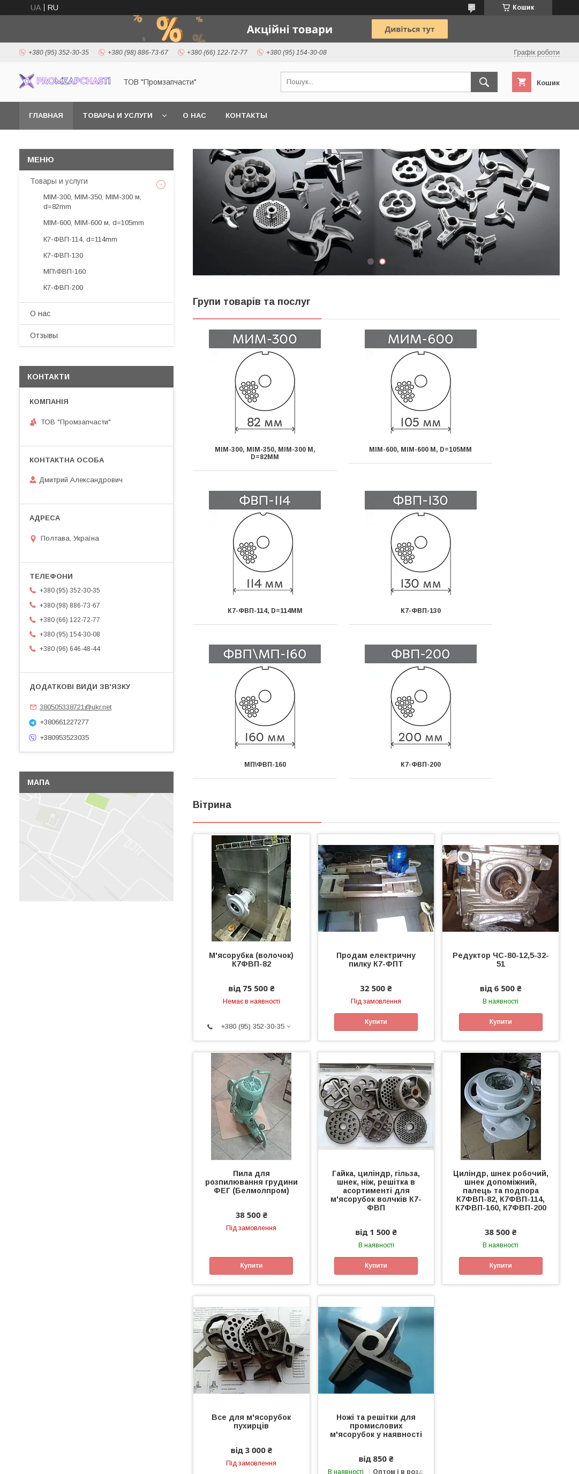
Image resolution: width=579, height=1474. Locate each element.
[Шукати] (484, 82)
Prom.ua (340, 1450)
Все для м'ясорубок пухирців (251, 1267)
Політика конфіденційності (364, 1459)
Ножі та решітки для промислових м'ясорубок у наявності (376, 1272)
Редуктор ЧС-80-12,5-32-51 (501, 805)
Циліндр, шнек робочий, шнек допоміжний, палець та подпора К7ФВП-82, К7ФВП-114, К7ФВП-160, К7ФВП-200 (500, 1036)
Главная (46, 115)
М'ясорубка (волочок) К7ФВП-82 (251, 805)
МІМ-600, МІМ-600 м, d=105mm (376, 453)
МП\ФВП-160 (376, 611)
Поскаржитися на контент (281, 1459)
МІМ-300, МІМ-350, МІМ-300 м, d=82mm (250, 453)
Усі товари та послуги (514, 1382)
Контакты (246, 115)
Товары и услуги (117, 115)
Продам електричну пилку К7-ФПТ (376, 805)
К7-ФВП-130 (250, 611)
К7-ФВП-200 (502, 611)
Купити (376, 868)
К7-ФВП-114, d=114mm (502, 449)
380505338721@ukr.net (75, 707)
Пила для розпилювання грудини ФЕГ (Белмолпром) (251, 1028)
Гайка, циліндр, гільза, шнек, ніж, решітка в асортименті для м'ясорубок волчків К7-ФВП (376, 1036)
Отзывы (44, 335)
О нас (194, 115)
